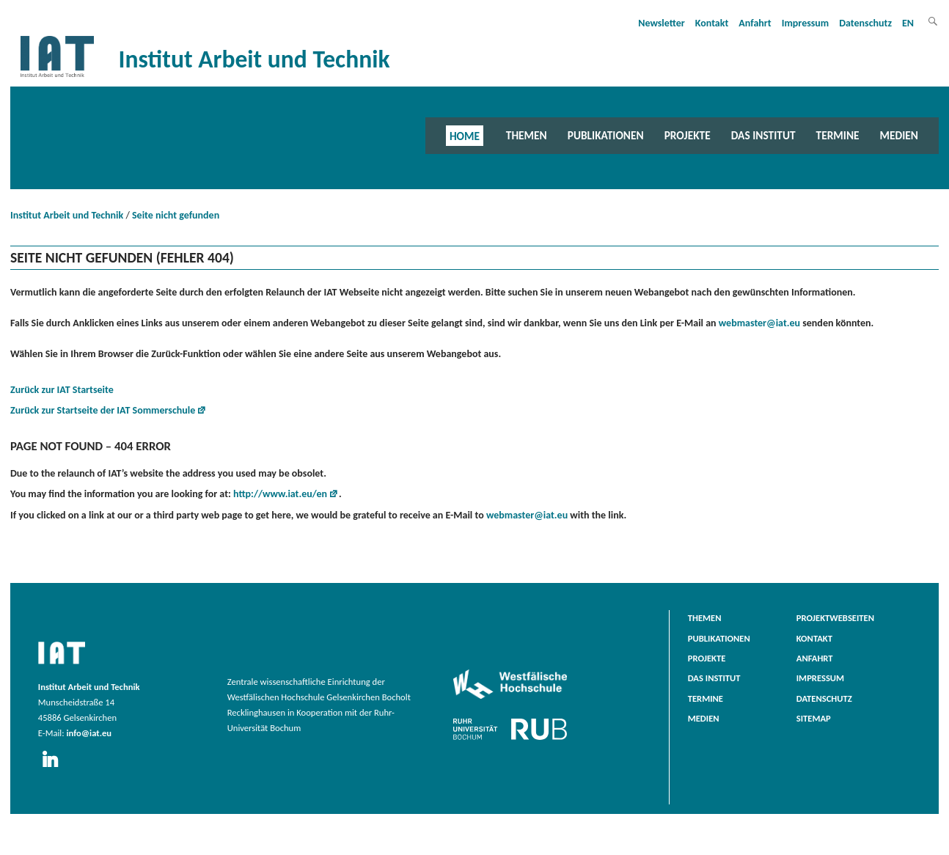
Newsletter (661, 23)
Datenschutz (865, 23)
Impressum (805, 23)
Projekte (687, 135)
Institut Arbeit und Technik (66, 215)
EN (908, 23)
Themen (526, 135)
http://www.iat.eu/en (280, 494)
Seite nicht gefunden (175, 215)
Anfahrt (755, 23)
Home (465, 135)
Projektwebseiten (835, 617)
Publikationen (606, 135)
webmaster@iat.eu (759, 323)
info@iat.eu (88, 732)
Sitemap (813, 718)
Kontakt (711, 23)
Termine (838, 135)
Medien (899, 135)
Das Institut (763, 135)
